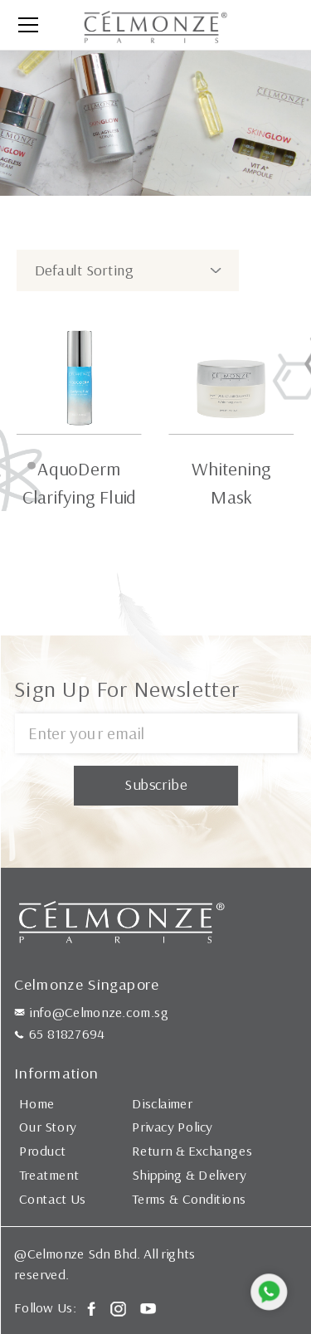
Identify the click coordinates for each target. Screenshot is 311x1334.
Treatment (49, 1174)
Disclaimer (162, 1102)
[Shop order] (128, 270)
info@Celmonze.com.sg (98, 1011)
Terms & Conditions (188, 1198)
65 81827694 (66, 1033)
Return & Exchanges (192, 1150)
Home (37, 1102)
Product (42, 1150)
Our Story (47, 1126)
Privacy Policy (172, 1126)
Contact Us (52, 1198)
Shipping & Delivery (188, 1174)
